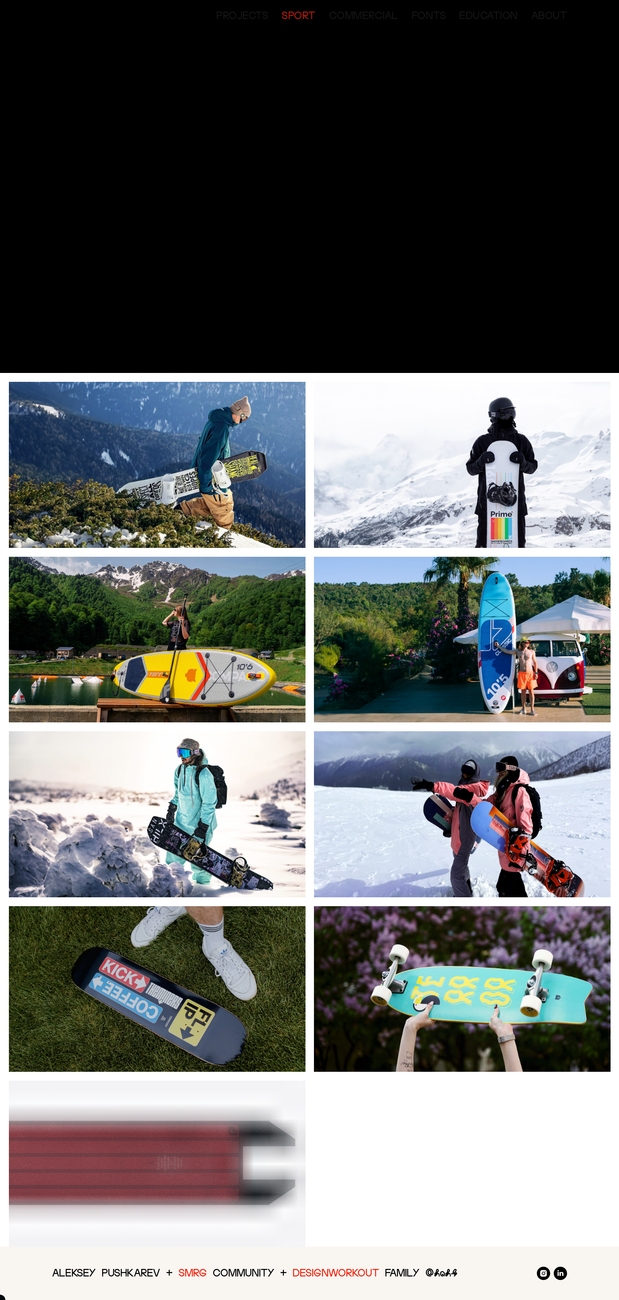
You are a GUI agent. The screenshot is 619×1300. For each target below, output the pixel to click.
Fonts (429, 15)
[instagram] (543, 1273)
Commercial (363, 15)
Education (488, 15)
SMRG (193, 1273)
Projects (242, 15)
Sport (299, 15)
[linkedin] (560, 1273)
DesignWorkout (336, 1273)
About (549, 15)
